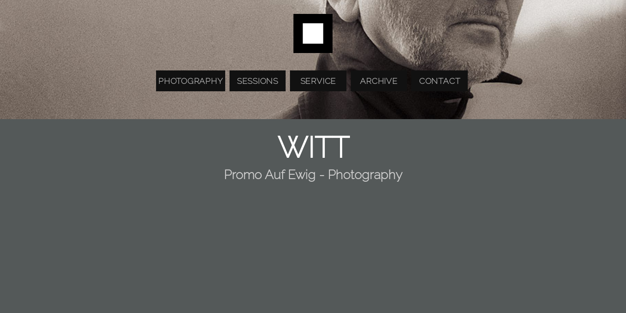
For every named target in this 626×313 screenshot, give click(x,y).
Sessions (257, 81)
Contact (439, 81)
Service (318, 81)
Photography (190, 81)
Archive (378, 81)
